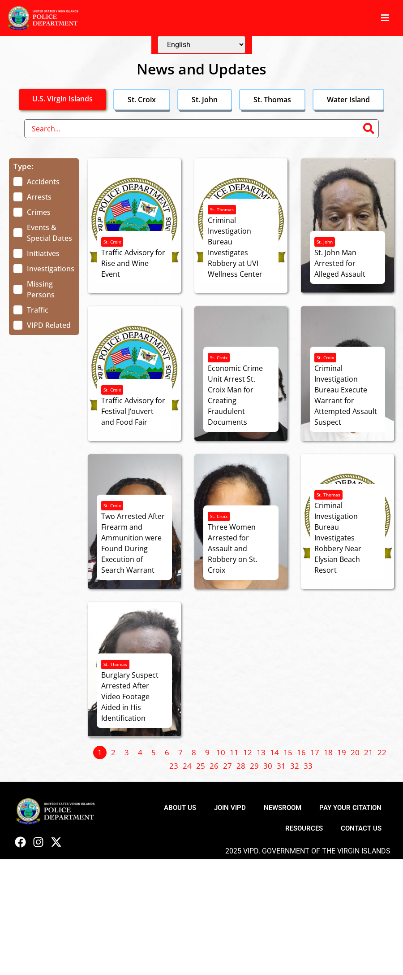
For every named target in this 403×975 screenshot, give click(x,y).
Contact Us (361, 828)
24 (187, 766)
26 (214, 766)
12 (247, 752)
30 (267, 766)
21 (368, 752)
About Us (180, 808)
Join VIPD (230, 808)
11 (234, 752)
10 (220, 752)
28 (240, 766)
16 (301, 752)
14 (274, 752)
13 (261, 752)
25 (200, 766)
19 (341, 752)
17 (314, 752)
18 (328, 752)
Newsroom (282, 808)
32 (294, 766)
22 (381, 752)
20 (355, 752)
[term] (36, 181)
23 (173, 766)
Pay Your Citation (350, 808)
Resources (304, 828)
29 (254, 766)
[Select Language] (201, 44)
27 (227, 766)
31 (281, 766)
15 (287, 752)
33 (308, 766)
